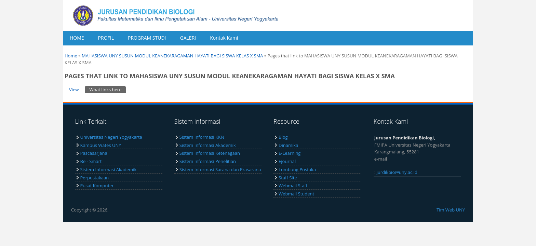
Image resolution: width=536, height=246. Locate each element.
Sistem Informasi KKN (201, 137)
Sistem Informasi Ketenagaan (209, 153)
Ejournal (287, 161)
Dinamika (288, 145)
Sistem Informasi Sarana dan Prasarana (220, 169)
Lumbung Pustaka (297, 169)
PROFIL (106, 38)
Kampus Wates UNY (100, 145)
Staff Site (288, 178)
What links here (107, 89)
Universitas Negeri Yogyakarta (111, 137)
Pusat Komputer (97, 185)
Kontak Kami (224, 38)
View (74, 89)
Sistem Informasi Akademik (108, 169)
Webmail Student (296, 194)
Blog (283, 137)
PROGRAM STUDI (147, 38)
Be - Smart (91, 161)
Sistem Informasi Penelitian (207, 161)
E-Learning (289, 153)
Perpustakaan (94, 178)
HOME (77, 38)
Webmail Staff (293, 185)
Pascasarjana (93, 153)
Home (71, 56)
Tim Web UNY (451, 210)
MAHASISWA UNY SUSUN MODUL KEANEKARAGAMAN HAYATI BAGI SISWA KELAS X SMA (172, 56)
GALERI (188, 38)
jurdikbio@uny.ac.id (397, 172)
